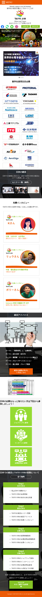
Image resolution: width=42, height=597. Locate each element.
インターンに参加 (21, 436)
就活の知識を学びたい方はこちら (21, 371)
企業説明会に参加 (21, 456)
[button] (19, 77)
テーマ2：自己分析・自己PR (16, 354)
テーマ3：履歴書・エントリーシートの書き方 (22, 357)
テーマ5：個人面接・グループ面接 (18, 364)
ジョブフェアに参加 (21, 416)
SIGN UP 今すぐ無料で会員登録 (21, 584)
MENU (9, 2)
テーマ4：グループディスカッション (18, 361)
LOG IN (25, 26)
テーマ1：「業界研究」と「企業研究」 (19, 351)
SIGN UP (35, 26)
